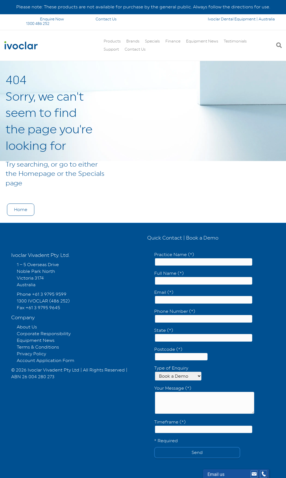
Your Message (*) (204, 399)
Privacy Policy (31, 353)
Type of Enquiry (178, 373)
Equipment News (202, 41)
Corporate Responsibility (44, 333)
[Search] (277, 45)
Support (111, 49)
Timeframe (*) (203, 426)
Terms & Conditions (38, 347)
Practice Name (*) (203, 259)
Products (112, 41)
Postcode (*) (181, 354)
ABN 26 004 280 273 (32, 376)
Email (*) (203, 297)
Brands (132, 41)
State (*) (203, 335)
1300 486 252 (30, 23)
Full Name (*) (203, 278)
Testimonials (235, 41)
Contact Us (98, 19)
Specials (152, 41)
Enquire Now (38, 19)
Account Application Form (45, 360)
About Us (27, 327)
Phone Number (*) (203, 316)
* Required (166, 440)
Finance (172, 41)
